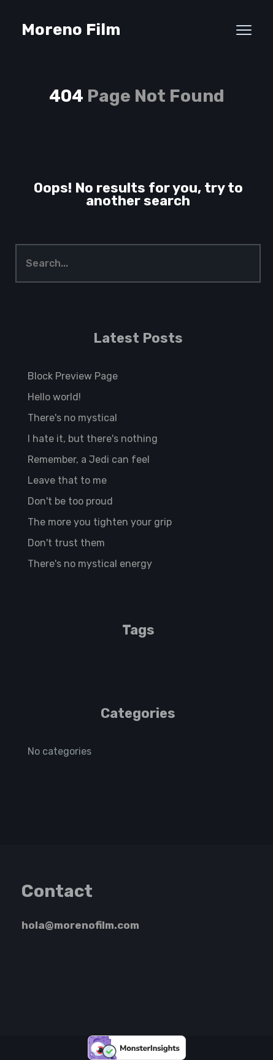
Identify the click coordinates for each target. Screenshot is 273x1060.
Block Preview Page (73, 376)
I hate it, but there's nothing (93, 438)
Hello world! (54, 397)
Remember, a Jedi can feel (89, 459)
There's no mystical (72, 418)
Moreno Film (70, 29)
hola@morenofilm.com (80, 925)
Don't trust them (66, 543)
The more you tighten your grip (100, 522)
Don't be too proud (70, 501)
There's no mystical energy (90, 564)
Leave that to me (67, 480)
